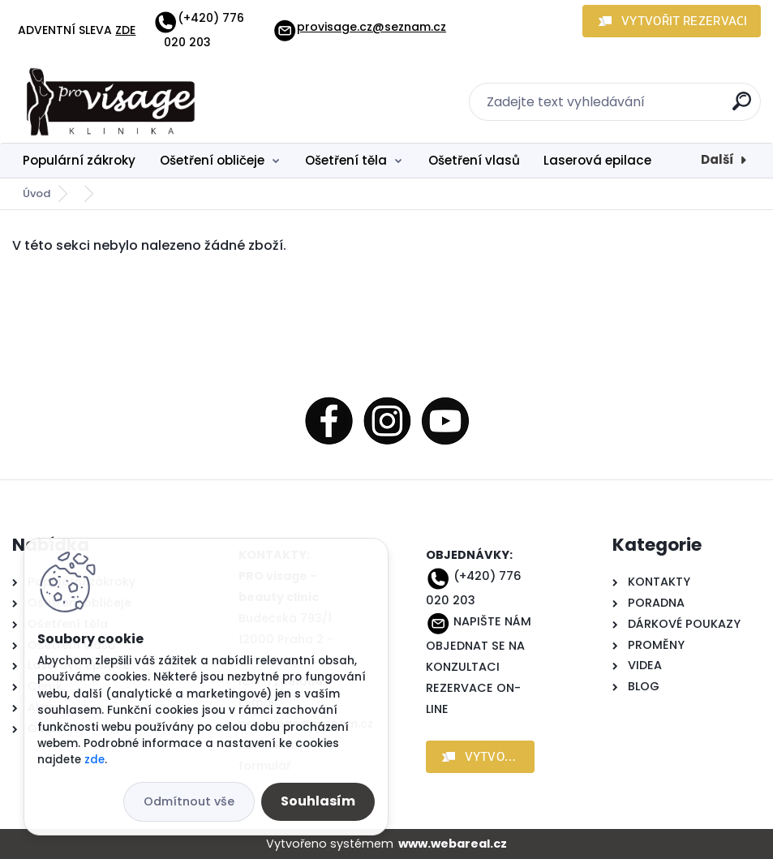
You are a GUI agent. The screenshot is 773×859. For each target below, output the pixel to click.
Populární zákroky (79, 160)
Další (717, 159)
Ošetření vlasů (474, 160)
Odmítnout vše (189, 801)
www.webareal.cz (452, 843)
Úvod (36, 193)
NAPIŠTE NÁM (492, 621)
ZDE (125, 30)
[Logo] (111, 102)
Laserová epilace (597, 160)
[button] (671, 21)
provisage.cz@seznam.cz (359, 27)
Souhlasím (318, 801)
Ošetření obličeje (212, 160)
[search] (741, 107)
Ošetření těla (346, 160)
